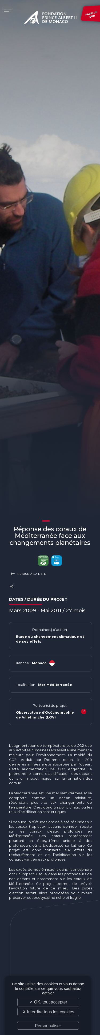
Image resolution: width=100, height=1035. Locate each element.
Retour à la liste (27, 573)
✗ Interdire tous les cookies (48, 1012)
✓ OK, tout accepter (48, 1002)
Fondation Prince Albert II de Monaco (50, 19)
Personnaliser (48, 1026)
